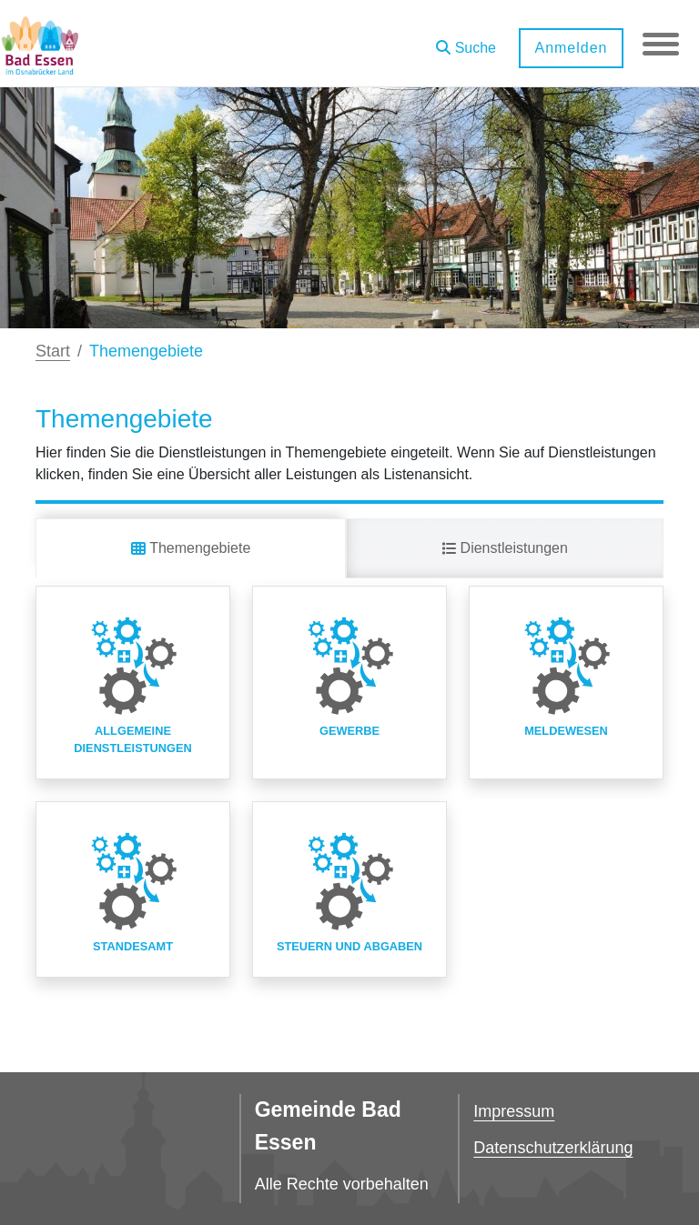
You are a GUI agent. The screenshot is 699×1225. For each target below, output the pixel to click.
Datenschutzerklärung (553, 1148)
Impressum (513, 1111)
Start (52, 351)
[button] (466, 41)
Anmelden (570, 47)
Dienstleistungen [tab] (505, 548)
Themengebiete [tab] (190, 548)
